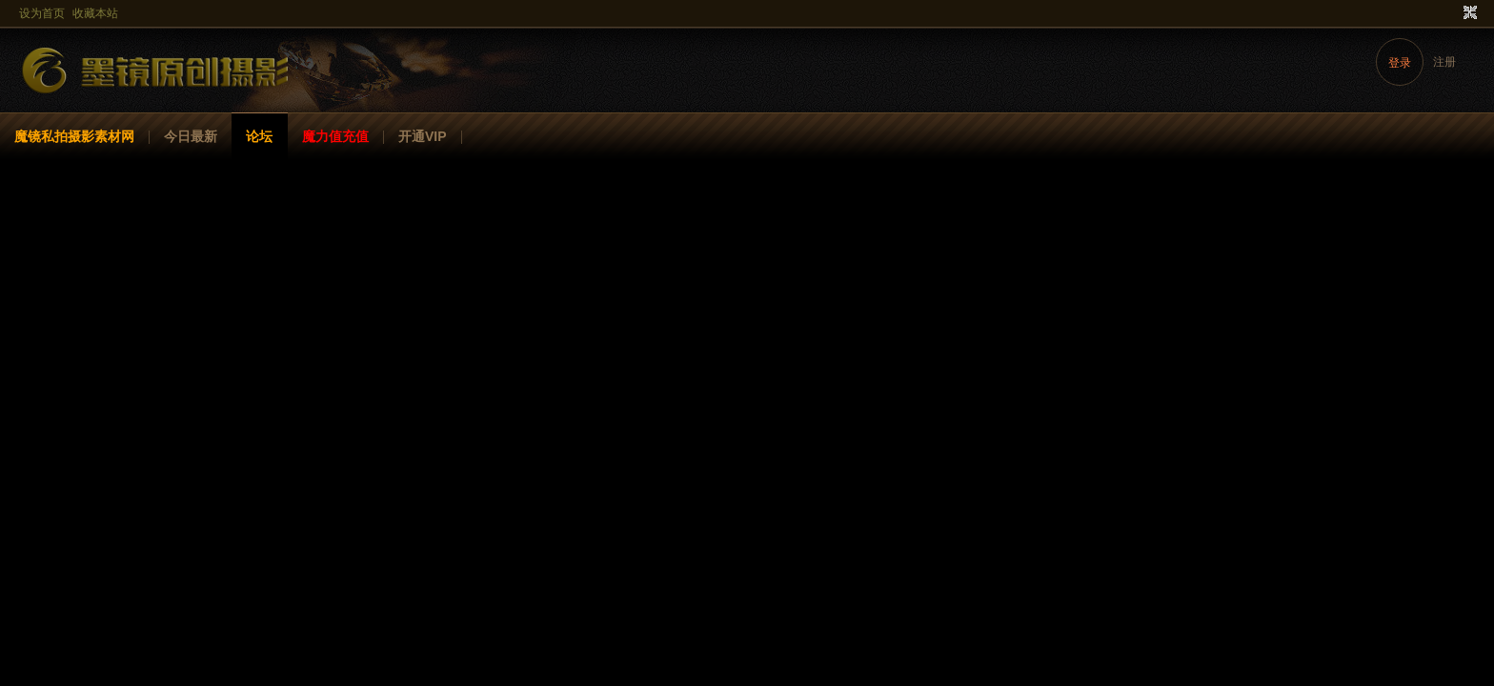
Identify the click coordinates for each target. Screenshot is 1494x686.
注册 (1444, 62)
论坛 (259, 136)
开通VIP (422, 136)
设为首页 (42, 13)
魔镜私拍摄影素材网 (74, 136)
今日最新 (190, 136)
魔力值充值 (335, 136)
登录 (1399, 63)
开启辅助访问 (1452, 13)
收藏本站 (95, 13)
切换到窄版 (1468, 13)
